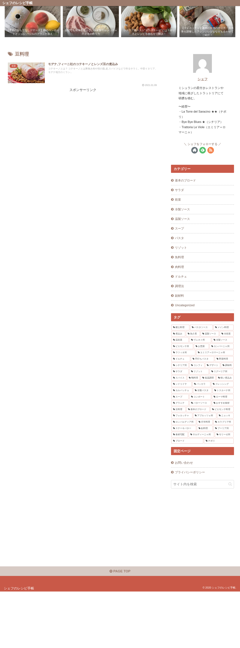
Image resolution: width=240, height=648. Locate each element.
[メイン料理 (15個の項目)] (223, 327)
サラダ (179, 190)
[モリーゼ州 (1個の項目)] (224, 434)
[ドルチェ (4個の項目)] (180, 359)
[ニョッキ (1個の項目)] (225, 415)
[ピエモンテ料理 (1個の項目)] (222, 409)
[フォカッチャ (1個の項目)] (181, 415)
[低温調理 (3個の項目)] (208, 378)
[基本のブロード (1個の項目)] (198, 409)
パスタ (179, 238)
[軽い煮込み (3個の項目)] (225, 378)
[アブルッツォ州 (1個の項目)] (204, 415)
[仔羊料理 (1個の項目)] (205, 422)
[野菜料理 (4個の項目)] (224, 359)
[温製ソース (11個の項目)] (210, 334)
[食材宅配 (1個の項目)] (179, 434)
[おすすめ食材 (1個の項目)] (223, 403)
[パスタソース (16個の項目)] (201, 327)
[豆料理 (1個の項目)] (178, 409)
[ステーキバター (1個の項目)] (183, 428)
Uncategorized (184, 305)
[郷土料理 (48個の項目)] (180, 327)
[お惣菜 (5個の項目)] (201, 346)
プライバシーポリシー (190, 472)
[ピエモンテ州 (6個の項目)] (182, 346)
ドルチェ (181, 276)
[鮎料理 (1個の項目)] (205, 428)
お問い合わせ (184, 462)
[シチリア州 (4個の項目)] (180, 365)
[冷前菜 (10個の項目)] (227, 334)
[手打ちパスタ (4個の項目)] (202, 359)
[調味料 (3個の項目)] (227, 365)
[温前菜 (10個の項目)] (180, 340)
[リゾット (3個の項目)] (199, 371)
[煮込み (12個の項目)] (178, 334)
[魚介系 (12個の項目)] (193, 334)
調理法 (179, 286)
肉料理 (179, 267)
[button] (230, 484)
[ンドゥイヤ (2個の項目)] (181, 384)
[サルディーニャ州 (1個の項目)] (201, 434)
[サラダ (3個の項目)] (180, 371)
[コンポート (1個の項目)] (200, 397)
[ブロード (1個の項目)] (187, 441)
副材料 (179, 295)
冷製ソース (182, 209)
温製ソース (182, 219)
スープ (179, 228)
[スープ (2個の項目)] (180, 397)
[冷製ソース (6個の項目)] (223, 340)
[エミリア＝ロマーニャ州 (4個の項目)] (215, 352)
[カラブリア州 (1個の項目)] (223, 422)
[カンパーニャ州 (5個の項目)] (222, 346)
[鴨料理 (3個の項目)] (193, 378)
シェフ (202, 79)
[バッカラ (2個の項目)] (201, 384)
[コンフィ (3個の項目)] (196, 365)
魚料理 (179, 257)
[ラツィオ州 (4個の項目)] (183, 352)
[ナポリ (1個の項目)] (219, 441)
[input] (202, 484)
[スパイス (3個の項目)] (178, 378)
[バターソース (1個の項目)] (200, 403)
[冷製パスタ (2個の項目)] (202, 390)
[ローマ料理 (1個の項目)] (223, 397)
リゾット (181, 247)
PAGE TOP (120, 571)
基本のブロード (185, 180)
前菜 (178, 199)
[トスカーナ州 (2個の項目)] (223, 390)
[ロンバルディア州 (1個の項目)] (183, 422)
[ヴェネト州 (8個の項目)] (200, 340)
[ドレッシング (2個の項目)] (222, 384)
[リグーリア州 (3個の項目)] (222, 371)
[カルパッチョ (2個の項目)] (181, 390)
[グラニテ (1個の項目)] (180, 403)
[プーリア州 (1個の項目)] (223, 428)
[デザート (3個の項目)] (212, 365)
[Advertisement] (83, 119)
